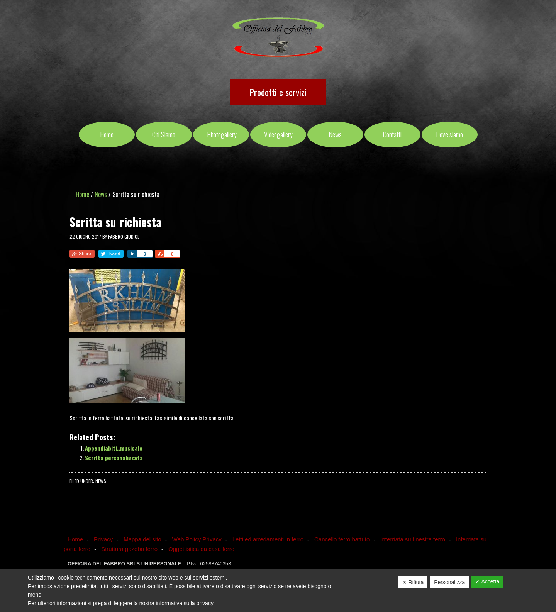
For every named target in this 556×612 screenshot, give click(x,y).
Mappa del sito (142, 539)
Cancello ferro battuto (342, 539)
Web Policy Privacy (197, 539)
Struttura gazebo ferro (129, 549)
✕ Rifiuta (413, 582)
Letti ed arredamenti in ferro (267, 539)
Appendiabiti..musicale (113, 448)
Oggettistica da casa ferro (201, 549)
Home (75, 539)
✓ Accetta (487, 581)
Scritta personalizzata (114, 457)
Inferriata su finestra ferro (412, 539)
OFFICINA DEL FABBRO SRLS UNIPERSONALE (278, 37)
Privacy (103, 539)
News (100, 481)
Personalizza (449, 582)
